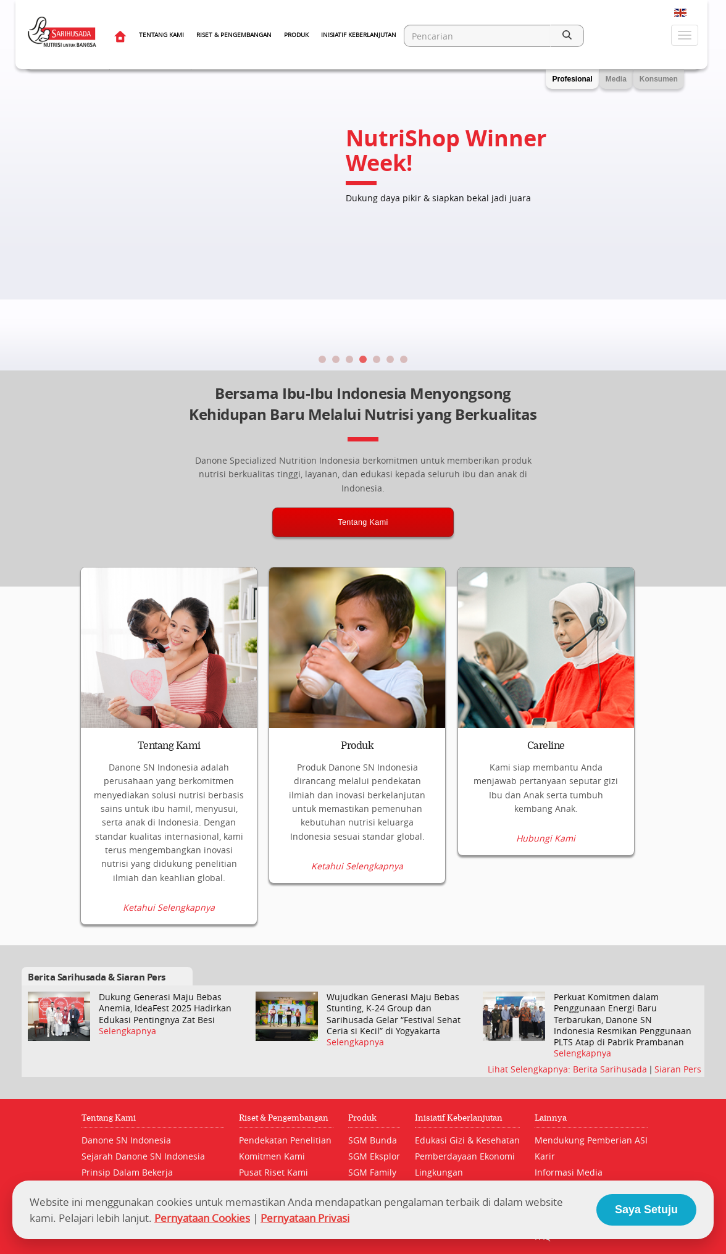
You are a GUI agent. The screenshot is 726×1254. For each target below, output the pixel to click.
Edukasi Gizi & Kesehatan (467, 1141)
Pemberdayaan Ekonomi (465, 1157)
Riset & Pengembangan (234, 35)
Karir (545, 1157)
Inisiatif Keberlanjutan (358, 35)
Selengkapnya (127, 1031)
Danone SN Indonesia (126, 1141)
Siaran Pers (677, 1070)
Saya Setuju (646, 1209)
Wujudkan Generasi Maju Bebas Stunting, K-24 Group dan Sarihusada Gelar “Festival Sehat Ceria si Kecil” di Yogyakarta (394, 1014)
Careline (546, 745)
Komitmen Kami (272, 1157)
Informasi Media (569, 1173)
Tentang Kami (161, 35)
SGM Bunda (372, 1141)
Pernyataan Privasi (305, 1218)
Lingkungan (439, 1173)
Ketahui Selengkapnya (169, 908)
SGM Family (372, 1173)
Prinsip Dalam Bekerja (127, 1173)
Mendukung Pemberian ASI (591, 1141)
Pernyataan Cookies (202, 1218)
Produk (296, 35)
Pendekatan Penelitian (285, 1141)
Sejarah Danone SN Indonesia (143, 1157)
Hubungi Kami (545, 908)
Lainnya (551, 1118)
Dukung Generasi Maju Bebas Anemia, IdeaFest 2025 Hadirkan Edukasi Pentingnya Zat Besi (165, 1009)
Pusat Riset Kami (273, 1173)
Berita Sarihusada (611, 1070)
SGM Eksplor (374, 1157)
